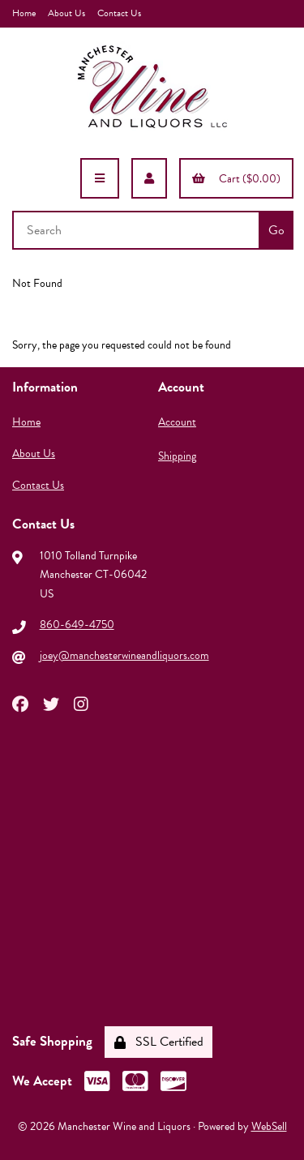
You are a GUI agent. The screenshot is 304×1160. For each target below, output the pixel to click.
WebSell (269, 1126)
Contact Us (119, 13)
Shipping (177, 455)
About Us (66, 13)
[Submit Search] (276, 230)
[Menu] (99, 178)
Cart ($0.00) (236, 178)
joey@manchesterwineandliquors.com (124, 655)
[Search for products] (137, 230)
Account (177, 421)
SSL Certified (158, 1041)
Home (24, 13)
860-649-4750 (77, 624)
